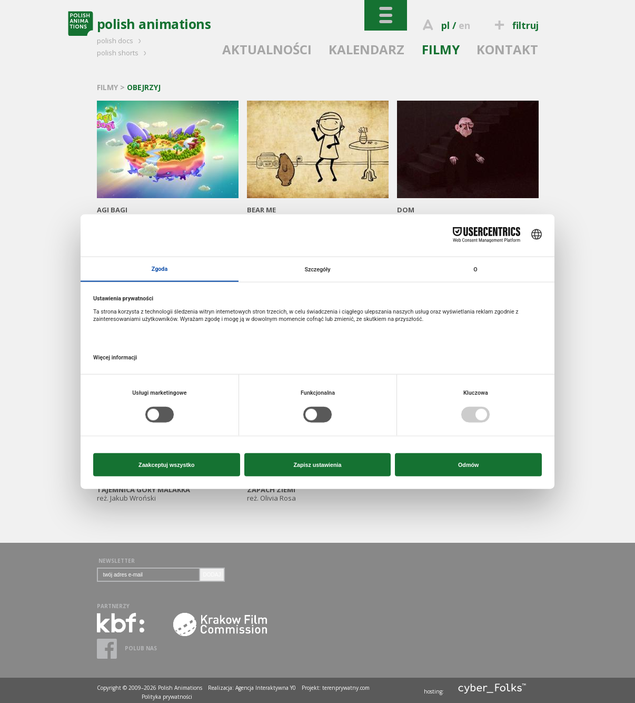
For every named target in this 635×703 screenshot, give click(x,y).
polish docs (120, 40)
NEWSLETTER (116, 560)
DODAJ (212, 575)
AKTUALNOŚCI (267, 49)
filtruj (514, 25)
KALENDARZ (366, 49)
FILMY (441, 49)
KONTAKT (507, 49)
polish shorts (123, 52)
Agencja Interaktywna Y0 (265, 687)
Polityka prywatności (167, 696)
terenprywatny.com (346, 687)
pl (445, 25)
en (464, 25)
